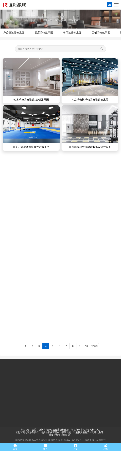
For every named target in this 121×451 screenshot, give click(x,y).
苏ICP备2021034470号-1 (71, 439)
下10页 (94, 346)
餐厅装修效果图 (72, 32)
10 (86, 346)
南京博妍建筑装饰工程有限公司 (31, 439)
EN (109, 4)
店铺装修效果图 (101, 32)
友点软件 (101, 439)
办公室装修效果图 (13, 32)
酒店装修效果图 (44, 32)
